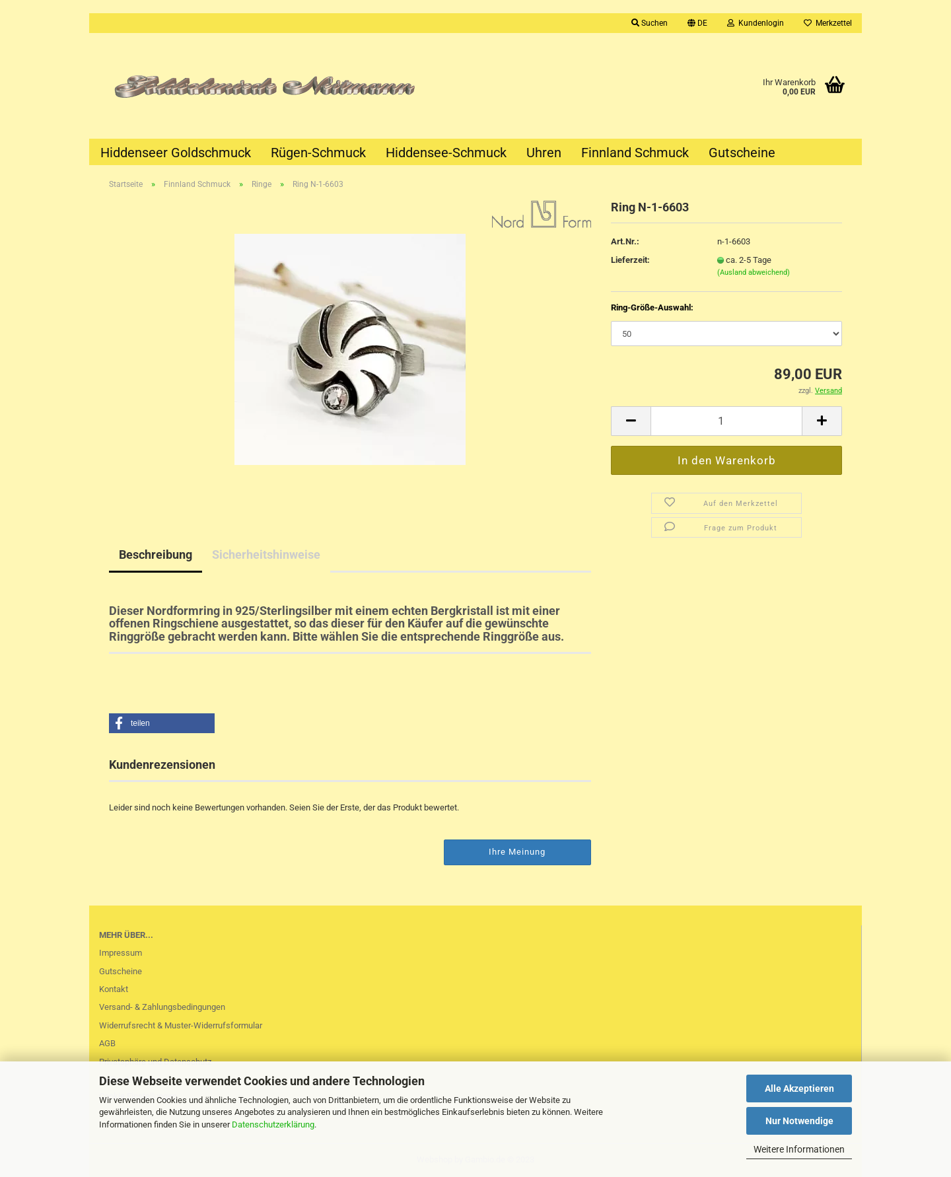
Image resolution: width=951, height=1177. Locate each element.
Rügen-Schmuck (318, 152)
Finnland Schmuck (635, 152)
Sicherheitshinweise (266, 554)
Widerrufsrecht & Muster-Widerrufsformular (180, 1025)
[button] (162, 723)
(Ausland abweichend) (753, 272)
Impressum (120, 953)
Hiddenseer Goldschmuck (175, 152)
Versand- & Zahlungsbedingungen (162, 1007)
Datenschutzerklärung (273, 1124)
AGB (107, 1043)
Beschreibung (155, 554)
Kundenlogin (755, 23)
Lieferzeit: (630, 260)
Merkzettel (828, 23)
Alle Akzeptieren (799, 1088)
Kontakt (113, 989)
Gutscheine (742, 152)
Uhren (543, 152)
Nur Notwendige (799, 1121)
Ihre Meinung (517, 852)
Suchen (649, 23)
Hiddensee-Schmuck (446, 152)
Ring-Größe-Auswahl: (652, 307)
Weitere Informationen (799, 1149)
